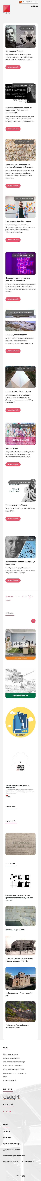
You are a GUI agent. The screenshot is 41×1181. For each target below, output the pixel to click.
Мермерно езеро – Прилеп (15, 930)
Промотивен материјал (11, 1144)
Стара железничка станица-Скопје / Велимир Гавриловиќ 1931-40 (19, 960)
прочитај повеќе (13, 67)
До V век (25, 142)
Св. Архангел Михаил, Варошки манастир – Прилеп (17, 1026)
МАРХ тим (7, 1138)
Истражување (27, 312)
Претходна (9, 597)
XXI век (16, 312)
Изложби (20, 312)
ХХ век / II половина (28, 482)
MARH (18, 1176)
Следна (8, 600)
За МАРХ (6, 1132)
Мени (34, 6)
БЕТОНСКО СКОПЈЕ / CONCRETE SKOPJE (18, 1162)
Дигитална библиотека (12, 1150)
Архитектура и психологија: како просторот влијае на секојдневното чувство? (19, 897)
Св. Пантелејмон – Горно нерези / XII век (19, 994)
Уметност (30, 28)
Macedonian (25, 1)
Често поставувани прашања (14, 1156)
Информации (23, 85)
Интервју (24, 198)
